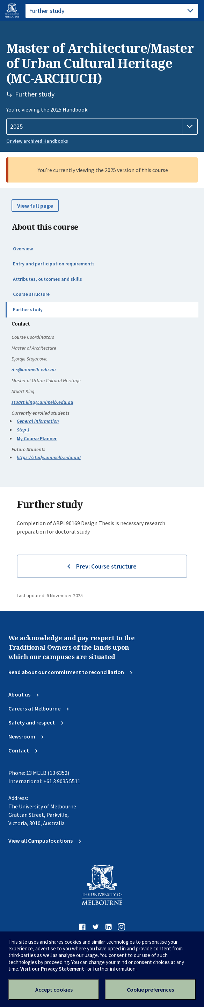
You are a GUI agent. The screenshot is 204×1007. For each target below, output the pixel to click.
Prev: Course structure (106, 566)
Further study (28, 309)
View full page (35, 205)
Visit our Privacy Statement (52, 968)
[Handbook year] (102, 126)
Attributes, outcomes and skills (47, 279)
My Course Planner (37, 438)
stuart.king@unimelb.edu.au (42, 402)
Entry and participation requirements (54, 263)
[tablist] (112, 11)
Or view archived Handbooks (37, 141)
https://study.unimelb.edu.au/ (49, 457)
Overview (23, 248)
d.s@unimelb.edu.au (34, 369)
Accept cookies (54, 989)
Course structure (31, 294)
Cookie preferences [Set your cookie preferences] (150, 989)
